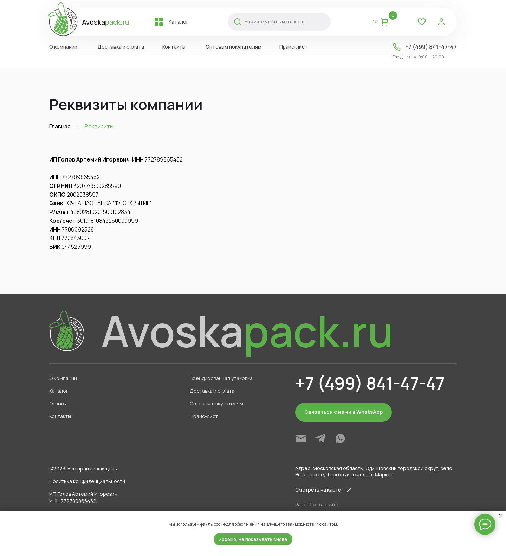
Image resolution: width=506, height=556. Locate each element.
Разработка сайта (316, 504)
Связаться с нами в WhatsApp (343, 412)
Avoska (105, 22)
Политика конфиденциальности (87, 481)
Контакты (174, 46)
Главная (60, 126)
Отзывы (58, 403)
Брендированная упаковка (221, 378)
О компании (63, 46)
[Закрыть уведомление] (500, 515)
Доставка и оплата (121, 46)
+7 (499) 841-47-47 (431, 47)
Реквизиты (99, 126)
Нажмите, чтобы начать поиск (274, 22)
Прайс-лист (293, 46)
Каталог (178, 21)
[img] (300, 438)
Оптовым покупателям (233, 46)
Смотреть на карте (318, 489)
